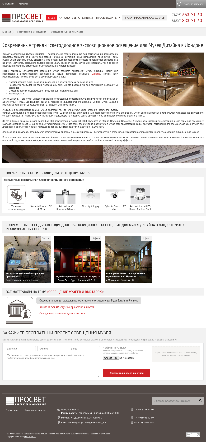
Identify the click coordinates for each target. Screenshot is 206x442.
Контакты (23, 4)
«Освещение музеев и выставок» (75, 292)
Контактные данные (35, 410)
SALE (51, 17)
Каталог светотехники (76, 17)
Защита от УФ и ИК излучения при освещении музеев (66, 307)
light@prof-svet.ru (70, 409)
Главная (6, 31)
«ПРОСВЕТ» (30, 437)
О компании (8, 4)
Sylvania (96, 74)
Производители (108, 17)
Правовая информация (100, 434)
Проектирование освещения (144, 17)
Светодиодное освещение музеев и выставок (62, 313)
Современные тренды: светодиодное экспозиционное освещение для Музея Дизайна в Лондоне (88, 300)
